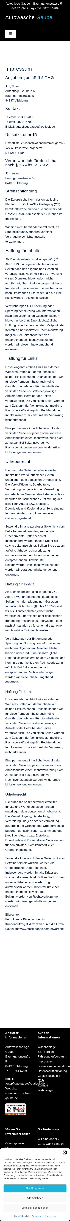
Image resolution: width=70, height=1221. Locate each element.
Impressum (50, 1216)
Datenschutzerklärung (52, 1071)
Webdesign (45, 1090)
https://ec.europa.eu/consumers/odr (38, 209)
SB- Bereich (46, 1051)
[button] (64, 1152)
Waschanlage (47, 1047)
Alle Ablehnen (35, 1197)
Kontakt (43, 1085)
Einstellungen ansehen (35, 1207)
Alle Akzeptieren (35, 1188)
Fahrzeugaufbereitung (52, 1056)
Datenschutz (38, 1216)
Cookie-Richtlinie (22, 1216)
